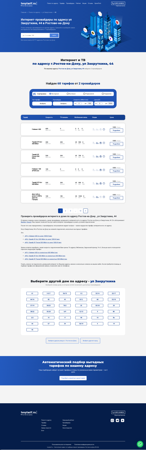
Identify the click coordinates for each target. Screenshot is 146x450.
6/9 (65, 312)
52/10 (114, 300)
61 (32, 294)
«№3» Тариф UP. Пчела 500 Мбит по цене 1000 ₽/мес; (43, 243)
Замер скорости (46, 428)
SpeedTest (98, 3)
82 (48, 300)
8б (114, 312)
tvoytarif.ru (28, 3)
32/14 (97, 294)
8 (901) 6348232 (119, 3)
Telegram (117, 420)
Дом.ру (28, 222)
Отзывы (90, 3)
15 (48, 318)
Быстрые (72, 94)
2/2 (32, 318)
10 (97, 318)
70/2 (64, 306)
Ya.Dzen (122, 420)
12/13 (81, 312)
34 (65, 324)
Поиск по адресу (52, 3)
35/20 (49, 312)
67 (48, 324)
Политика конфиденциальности (84, 445)
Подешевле (90, 94)
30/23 (49, 306)
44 (32, 324)
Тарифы (62, 3)
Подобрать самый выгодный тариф (73, 378)
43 (65, 300)
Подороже (107, 94)
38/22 (32, 312)
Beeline (23, 222)
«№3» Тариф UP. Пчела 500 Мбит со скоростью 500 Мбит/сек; (46, 259)
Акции (84, 3)
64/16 (32, 300)
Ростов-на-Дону (27, 6)
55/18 (97, 306)
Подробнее (116, 130)
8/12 (81, 300)
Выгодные (55, 94)
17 (65, 318)
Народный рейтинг (68, 420)
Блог (42, 431)
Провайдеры (70, 3)
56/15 (65, 294)
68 (97, 300)
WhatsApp (112, 420)
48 (81, 318)
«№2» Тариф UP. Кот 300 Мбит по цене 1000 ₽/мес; (42, 239)
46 (32, 330)
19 (114, 324)
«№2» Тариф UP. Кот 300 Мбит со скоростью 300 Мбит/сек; (45, 256)
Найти (54, 35)
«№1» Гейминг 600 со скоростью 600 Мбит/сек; (41, 253)
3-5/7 (48, 294)
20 (114, 306)
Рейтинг (78, 3)
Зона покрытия (67, 428)
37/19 (32, 306)
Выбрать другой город (90, 341)
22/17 (114, 294)
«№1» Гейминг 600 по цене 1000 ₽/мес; (38, 236)
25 (81, 306)
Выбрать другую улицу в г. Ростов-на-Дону (62, 341)
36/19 (81, 324)
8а (114, 318)
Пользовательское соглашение (61, 445)
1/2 (81, 294)
